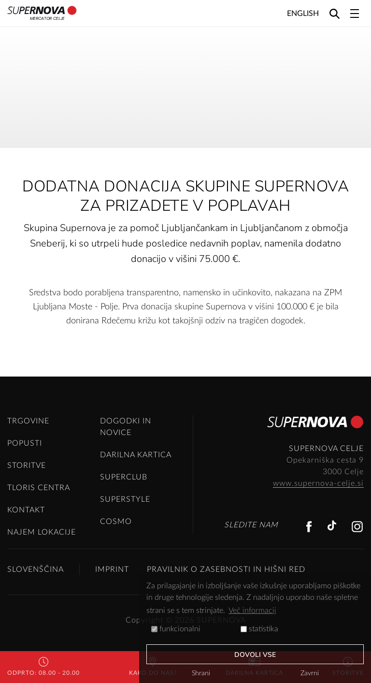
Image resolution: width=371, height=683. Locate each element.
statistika (259, 629)
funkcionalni (175, 629)
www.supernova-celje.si (318, 483)
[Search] (334, 13)
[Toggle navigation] (354, 13)
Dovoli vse (255, 654)
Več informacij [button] (252, 610)
